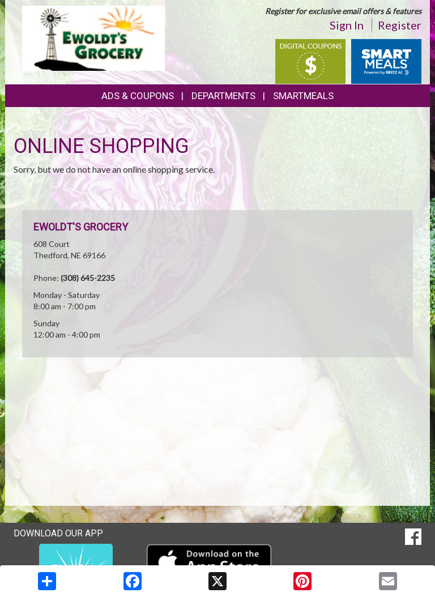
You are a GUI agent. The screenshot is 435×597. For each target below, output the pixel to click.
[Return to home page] (93, 37)
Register (399, 25)
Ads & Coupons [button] (137, 95)
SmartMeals (303, 95)
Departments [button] (223, 95)
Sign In (347, 25)
